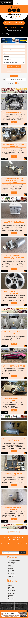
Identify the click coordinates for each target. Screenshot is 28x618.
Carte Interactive (20, 34)
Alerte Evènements (13, 564)
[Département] (14, 50)
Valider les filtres (14, 67)
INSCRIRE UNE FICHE (14, 23)
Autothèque (11, 575)
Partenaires (11, 589)
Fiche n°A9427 (4, 124)
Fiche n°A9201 (4, 487)
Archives (10, 577)
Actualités (11, 573)
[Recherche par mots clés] (12, 62)
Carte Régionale (7, 34)
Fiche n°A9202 (4, 521)
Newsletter (11, 587)
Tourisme (10, 572)
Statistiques (11, 592)
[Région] (14, 46)
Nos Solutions (12, 597)
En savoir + (14, 122)
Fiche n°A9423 (4, 305)
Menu (14, 7)
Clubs (9, 565)
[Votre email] (10, 552)
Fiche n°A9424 (4, 271)
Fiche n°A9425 (4, 235)
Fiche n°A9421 (4, 378)
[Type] (14, 53)
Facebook (10, 600)
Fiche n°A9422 (4, 346)
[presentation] (14, 548)
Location (10, 568)
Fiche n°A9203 (4, 453)
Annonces (11, 570)
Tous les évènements (14, 560)
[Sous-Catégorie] (14, 59)
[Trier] (16, 79)
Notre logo (11, 598)
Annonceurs (11, 590)
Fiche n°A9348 (4, 158)
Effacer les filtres (14, 70)
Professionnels (12, 567)
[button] (14, 102)
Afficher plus (14, 532)
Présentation (11, 584)
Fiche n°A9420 (4, 412)
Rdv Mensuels (12, 562)
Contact (10, 585)
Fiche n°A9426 (4, 194)
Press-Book (11, 593)
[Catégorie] (14, 56)
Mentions (10, 595)
